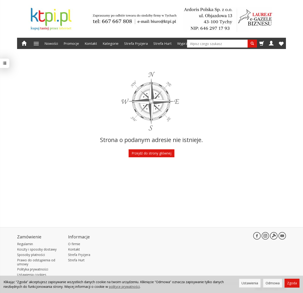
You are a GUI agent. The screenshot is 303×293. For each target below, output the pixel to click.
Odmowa (273, 283)
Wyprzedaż (186, 43)
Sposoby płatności (31, 254)
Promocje (71, 43)
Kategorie (111, 43)
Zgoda (292, 283)
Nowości (51, 43)
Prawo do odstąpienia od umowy (36, 262)
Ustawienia (250, 283)
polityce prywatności (124, 286)
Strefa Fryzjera (136, 43)
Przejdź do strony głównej (151, 153)
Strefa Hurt (162, 43)
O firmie (74, 244)
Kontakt (91, 43)
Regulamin (25, 244)
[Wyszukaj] (252, 44)
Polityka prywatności (32, 269)
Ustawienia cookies (31, 274)
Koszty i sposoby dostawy (37, 249)
